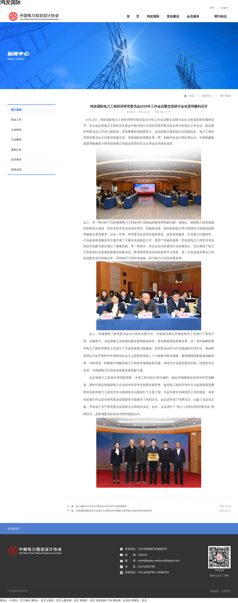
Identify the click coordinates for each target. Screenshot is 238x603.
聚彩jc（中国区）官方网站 (15, 600)
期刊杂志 (220, 16)
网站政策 (214, 591)
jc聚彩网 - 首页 (70, 600)
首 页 (133, 16)
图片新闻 (16, 109)
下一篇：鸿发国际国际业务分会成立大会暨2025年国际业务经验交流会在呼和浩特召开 (109, 510)
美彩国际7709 (104, 600)
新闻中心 (207, 95)
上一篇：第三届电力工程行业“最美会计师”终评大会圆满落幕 (96, 506)
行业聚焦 (16, 139)
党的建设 (173, 16)
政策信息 (16, 169)
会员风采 (16, 159)
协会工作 (16, 119)
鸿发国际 (35, 16)
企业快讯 (16, 129)
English (224, 8)
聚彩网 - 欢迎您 (122, 600)
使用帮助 (226, 591)
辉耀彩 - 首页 (87, 600)
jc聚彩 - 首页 (53, 600)
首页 (191, 95)
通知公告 (16, 149)
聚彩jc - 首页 (38, 600)
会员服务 (193, 16)
